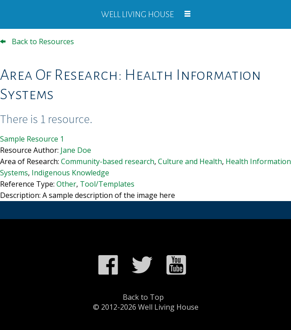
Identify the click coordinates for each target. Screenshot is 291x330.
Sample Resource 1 (32, 139)
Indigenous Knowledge (70, 173)
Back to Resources (37, 41)
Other (66, 184)
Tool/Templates (107, 184)
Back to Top (143, 297)
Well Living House (137, 14)
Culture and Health (190, 161)
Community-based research (107, 161)
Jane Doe (75, 150)
